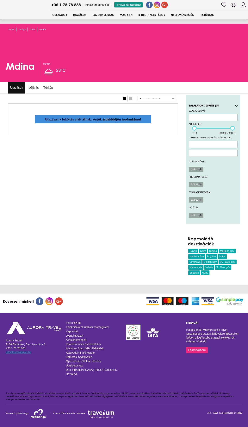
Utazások (16, 87)
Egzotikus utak (103, 14)
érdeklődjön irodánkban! (121, 119)
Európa (22, 29)
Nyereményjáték (182, 14)
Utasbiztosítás (74, 365)
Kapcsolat (72, 331)
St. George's (223, 267)
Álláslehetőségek (76, 339)
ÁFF (209, 413)
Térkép (48, 87)
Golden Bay (210, 261)
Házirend (71, 374)
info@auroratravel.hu (97, 4)
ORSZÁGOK (59, 14)
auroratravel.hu (227, 413)
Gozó (203, 250)
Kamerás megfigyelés (79, 357)
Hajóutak (207, 14)
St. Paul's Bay (227, 261)
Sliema (213, 250)
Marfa (205, 272)
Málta (32, 29)
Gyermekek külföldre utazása (83, 361)
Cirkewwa (194, 261)
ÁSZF (216, 413)
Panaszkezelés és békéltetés (83, 344)
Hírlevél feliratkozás (128, 4)
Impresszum (73, 322)
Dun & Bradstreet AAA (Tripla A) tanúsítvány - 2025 (94, 369)
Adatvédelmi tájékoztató (80, 352)
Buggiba (194, 272)
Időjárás (33, 87)
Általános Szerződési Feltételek (85, 348)
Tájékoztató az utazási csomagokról (87, 327)
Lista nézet (125, 98)
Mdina (42, 29)
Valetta (209, 267)
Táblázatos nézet (130, 98)
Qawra (193, 250)
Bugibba (211, 256)
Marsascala (195, 267)
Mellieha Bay (227, 250)
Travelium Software (76, 413)
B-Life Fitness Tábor (151, 14)
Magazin (126, 14)
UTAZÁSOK (80, 14)
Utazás (11, 29)
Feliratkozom (197, 350)
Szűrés (196, 169)
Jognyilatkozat (74, 335)
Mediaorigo (23, 413)
